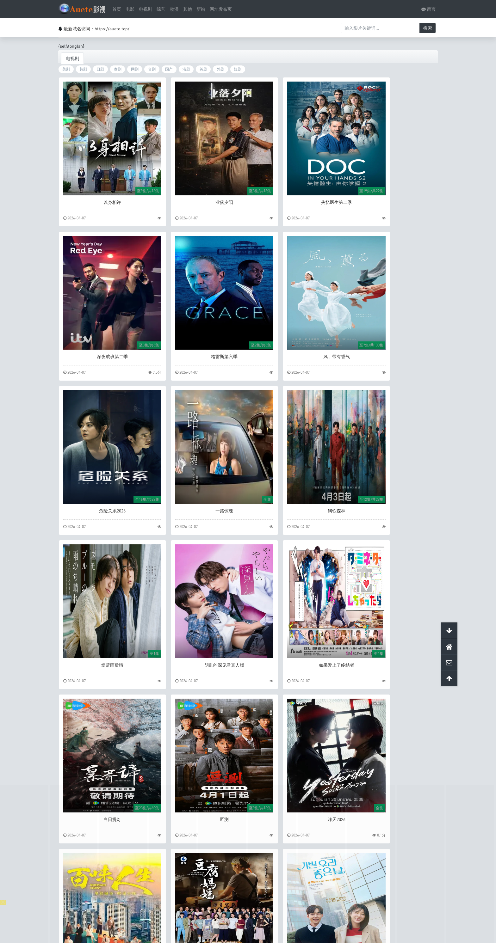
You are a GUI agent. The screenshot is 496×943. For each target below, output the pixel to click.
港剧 (186, 69)
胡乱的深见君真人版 (296, 503)
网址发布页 (221, 9)
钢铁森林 (104, 503)
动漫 (174, 9)
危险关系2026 (296, 352)
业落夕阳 (200, 201)
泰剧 (117, 69)
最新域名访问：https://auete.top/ (96, 28)
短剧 (237, 69)
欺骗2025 (296, 805)
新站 (200, 9)
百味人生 (392, 654)
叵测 (199, 654)
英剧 (203, 69)
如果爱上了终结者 (392, 503)
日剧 (100, 69)
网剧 (135, 69)
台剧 (152, 69)
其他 (187, 9)
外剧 (220, 69)
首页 (116, 9)
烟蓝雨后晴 (200, 503)
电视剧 (145, 9)
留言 (428, 9)
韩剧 (83, 69)
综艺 (161, 9)
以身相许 (104, 201)
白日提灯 (104, 654)
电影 (130, 9)
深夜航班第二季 (391, 201)
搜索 (427, 28)
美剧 (66, 69)
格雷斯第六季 (104, 352)
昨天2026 (296, 654)
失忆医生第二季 (296, 201)
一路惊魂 (392, 352)
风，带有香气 (200, 352)
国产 (169, 69)
